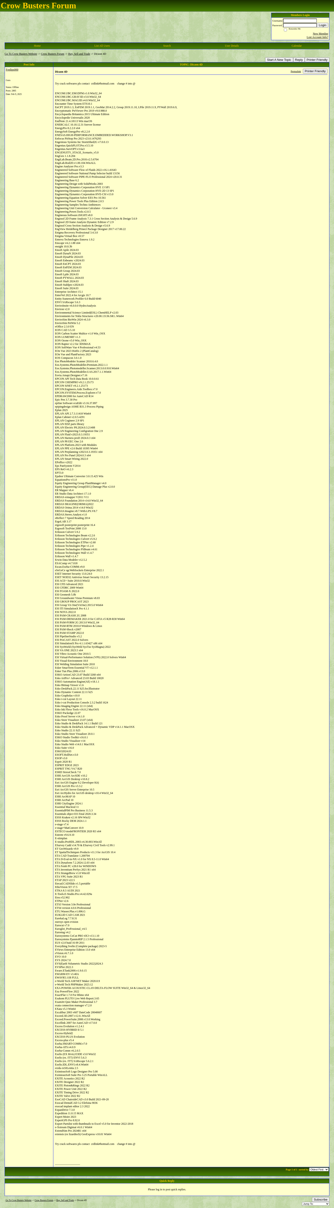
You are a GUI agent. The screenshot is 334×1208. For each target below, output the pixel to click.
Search (167, 45)
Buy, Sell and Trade (79, 53)
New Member (320, 33)
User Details (232, 45)
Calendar (297, 45)
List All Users (102, 45)
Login (322, 25)
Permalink (296, 71)
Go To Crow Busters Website (21, 53)
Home (37, 45)
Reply (299, 60)
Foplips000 (12, 69)
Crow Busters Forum (52, 53)
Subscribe (321, 1199)
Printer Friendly (317, 60)
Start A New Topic (279, 60)
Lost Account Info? (317, 37)
